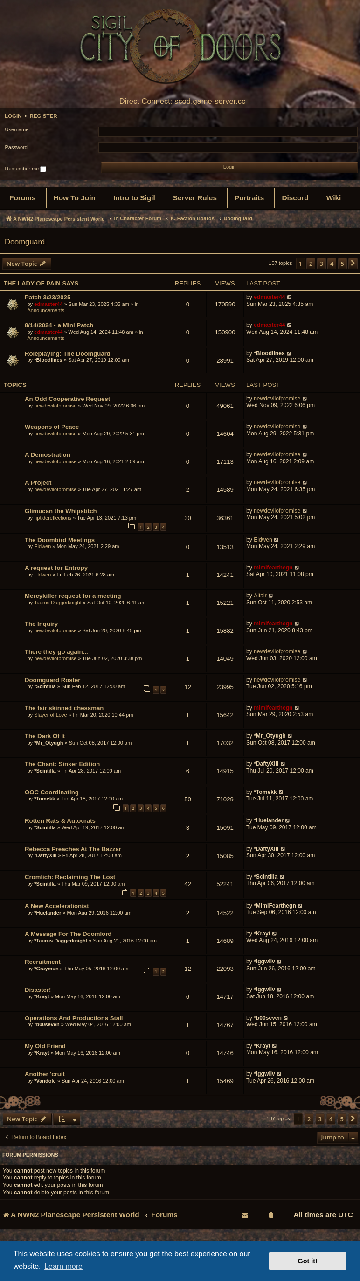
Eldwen (42, 546)
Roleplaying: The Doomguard (68, 353)
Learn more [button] (63, 1266)
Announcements (46, 310)
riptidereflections (52, 518)
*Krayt (262, 933)
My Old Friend (45, 1046)
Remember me (26, 169)
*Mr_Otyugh (48, 743)
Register (43, 116)
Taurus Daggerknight (58, 602)
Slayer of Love (50, 715)
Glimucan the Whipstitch (61, 511)
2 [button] (310, 263)
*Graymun (46, 968)
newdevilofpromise (55, 405)
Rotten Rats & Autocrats (60, 820)
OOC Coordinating (52, 792)
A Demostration (47, 454)
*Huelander (269, 820)
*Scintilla (44, 686)
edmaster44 (48, 304)
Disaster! (38, 989)
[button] (353, 263)
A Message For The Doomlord (68, 933)
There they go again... (56, 651)
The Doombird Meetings (60, 539)
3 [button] (321, 263)
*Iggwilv (264, 961)
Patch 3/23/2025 (47, 297)
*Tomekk (44, 798)
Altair (260, 595)
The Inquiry (41, 623)
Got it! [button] (308, 1261)
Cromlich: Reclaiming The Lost (70, 877)
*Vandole (44, 1081)
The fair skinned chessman (64, 708)
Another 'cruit (45, 1074)
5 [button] (342, 263)
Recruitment (43, 961)
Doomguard (25, 241)
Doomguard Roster (52, 680)
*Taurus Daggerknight (60, 940)
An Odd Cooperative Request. (68, 398)
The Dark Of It (45, 735)
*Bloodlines (48, 360)
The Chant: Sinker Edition (62, 763)
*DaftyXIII (266, 763)
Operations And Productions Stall (74, 1018)
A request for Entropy (56, 567)
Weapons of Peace (52, 426)
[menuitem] (22, 198)
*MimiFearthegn (275, 905)
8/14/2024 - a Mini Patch (59, 325)
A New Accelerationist (57, 905)
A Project (38, 482)
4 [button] (331, 263)
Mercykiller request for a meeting (73, 595)
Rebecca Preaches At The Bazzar (73, 849)
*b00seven (46, 1024)
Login (13, 116)
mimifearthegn (273, 567)
